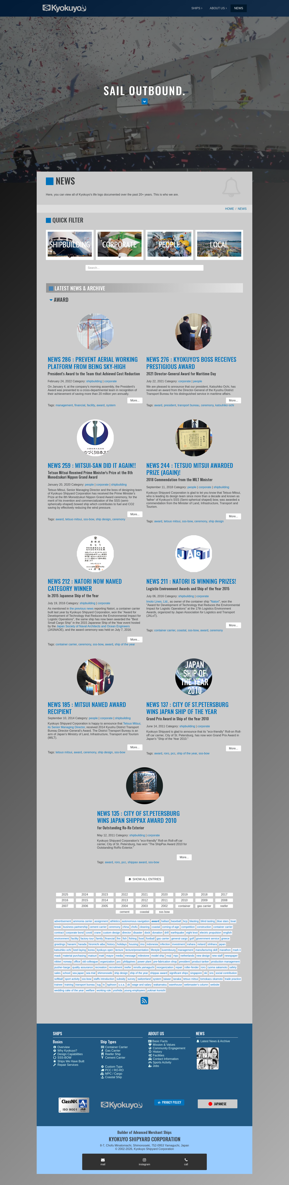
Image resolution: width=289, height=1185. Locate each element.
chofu (134, 926)
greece (225, 938)
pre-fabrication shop (165, 961)
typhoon (111, 984)
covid (89, 932)
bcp (185, 921)
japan (222, 944)
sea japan (78, 973)
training (69, 984)
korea (91, 949)
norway (67, 961)
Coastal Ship (111, 1077)
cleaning (144, 926)
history (111, 944)
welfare (90, 990)
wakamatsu (160, 984)
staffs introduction (104, 978)
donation (157, 932)
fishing (133, 938)
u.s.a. (122, 984)
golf (192, 938)
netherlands (187, 955)
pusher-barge (62, 967)
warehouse (175, 984)
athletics (115, 921)
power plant (144, 961)
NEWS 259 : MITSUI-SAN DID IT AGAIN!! (92, 469)
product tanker (200, 961)
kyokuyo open (105, 949)
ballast (165, 921)
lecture (119, 949)
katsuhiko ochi (221, 404)
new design (203, 955)
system (109, 404)
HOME (229, 208)
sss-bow (89, 518)
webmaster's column (196, 984)
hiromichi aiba (97, 944)
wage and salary (142, 984)
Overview (61, 1047)
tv (104, 984)
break (57, 926)
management (67, 404)
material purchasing (74, 955)
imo (142, 944)
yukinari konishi (156, 990)
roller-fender (191, 967)
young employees (134, 990)
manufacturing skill (206, 949)
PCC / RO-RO (111, 1070)
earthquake (177, 932)
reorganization (164, 967)
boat (233, 921)
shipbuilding (94, 383)
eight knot (192, 932)
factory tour (87, 938)
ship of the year (122, 642)
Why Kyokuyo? (65, 1050)
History (155, 1051)
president (172, 404)
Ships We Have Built (68, 1061)
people (197, 383)
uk (128, 984)
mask (57, 955)
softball (58, 978)
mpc (175, 955)
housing (133, 944)
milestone (143, 955)
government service (207, 938)
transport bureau (189, 404)
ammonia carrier (82, 921)
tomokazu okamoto (211, 978)
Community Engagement (166, 1048)
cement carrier (98, 926)
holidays (122, 944)
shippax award (138, 861)
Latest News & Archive (213, 1041)
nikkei (57, 961)
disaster (137, 932)
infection (165, 944)
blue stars (222, 921)
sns (211, 973)
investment (178, 944)
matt (101, 955)
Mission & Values (161, 1044)
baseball (176, 921)
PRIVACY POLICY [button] (169, 1102)
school (66, 973)
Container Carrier (114, 1047)
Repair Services (65, 1064)
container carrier (69, 642)
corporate (109, 383)
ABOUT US (217, 8)
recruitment (115, 967)
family (99, 938)
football (150, 938)
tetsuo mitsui (75, 518)
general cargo (179, 938)
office (77, 961)
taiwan (167, 978)
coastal (183, 630)
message (130, 955)
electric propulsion (210, 932)
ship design (102, 518)
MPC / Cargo (111, 1073)
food (141, 938)
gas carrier (163, 938)
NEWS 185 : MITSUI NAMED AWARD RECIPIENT (88, 711)
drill (167, 932)
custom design (111, 932)
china (126, 926)
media (119, 955)
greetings (59, 944)
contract (59, 932)
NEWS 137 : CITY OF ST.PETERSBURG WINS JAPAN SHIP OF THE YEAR (188, 711)
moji (168, 955)
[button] (145, 102)
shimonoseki (105, 973)
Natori (212, 604)
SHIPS (195, 8)
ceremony (206, 404)
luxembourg (169, 949)
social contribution (226, 973)
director (126, 932)
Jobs (153, 1065)
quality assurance (82, 967)
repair (178, 967)
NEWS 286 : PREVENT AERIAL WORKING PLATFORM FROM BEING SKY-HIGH (93, 366)
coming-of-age (170, 926)
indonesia (152, 944)
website (214, 984)
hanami (71, 944)
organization (107, 961)
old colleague (90, 961)
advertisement (62, 921)
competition (188, 926)
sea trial (90, 973)
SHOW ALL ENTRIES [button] (144, 879)
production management (225, 961)
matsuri (92, 955)
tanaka (177, 978)
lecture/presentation (137, 949)
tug (99, 984)
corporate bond (75, 932)
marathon (225, 949)
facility (91, 404)
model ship (157, 955)
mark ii (237, 949)
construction (204, 926)
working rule (104, 990)
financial (81, 404)
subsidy (121, 978)
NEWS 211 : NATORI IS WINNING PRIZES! (191, 586)
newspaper (231, 955)
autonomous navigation (135, 921)
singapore (196, 973)
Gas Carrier (110, 1050)
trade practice (233, 978)
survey (131, 978)
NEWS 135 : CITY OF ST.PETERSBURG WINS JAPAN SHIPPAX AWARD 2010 (139, 820)
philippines (129, 961)
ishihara (212, 944)
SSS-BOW (62, 1057)
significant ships (178, 973)
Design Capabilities (68, 1054)
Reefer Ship (110, 1054)
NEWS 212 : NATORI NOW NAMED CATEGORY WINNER (86, 589)
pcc (175, 752)
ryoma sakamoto (217, 967)
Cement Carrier (112, 1057)
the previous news (83, 610)
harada (82, 944)
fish (125, 938)
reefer (127, 967)
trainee (58, 984)
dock (147, 932)
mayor (110, 955)
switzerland (144, 978)
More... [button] (131, 400)
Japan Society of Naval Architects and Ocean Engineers (93, 626)
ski (205, 973)
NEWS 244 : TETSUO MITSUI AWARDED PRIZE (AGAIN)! (190, 473)
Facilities (156, 1055)
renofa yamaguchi (143, 967)
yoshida (117, 990)
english (227, 932)
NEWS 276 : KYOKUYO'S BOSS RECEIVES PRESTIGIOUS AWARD (191, 366)
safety (232, 967)
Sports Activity (159, 1062)
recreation (101, 967)
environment (61, 938)
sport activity (72, 978)
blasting (194, 921)
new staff (217, 955)
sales (57, 973)
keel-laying (79, 949)
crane (97, 932)
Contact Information (163, 1058)
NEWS (238, 8)
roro (169, 752)
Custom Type (111, 1066)
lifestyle (155, 949)
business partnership (75, 926)
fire (119, 938)
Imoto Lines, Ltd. (161, 604)
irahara (191, 944)
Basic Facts (158, 1041)
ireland (201, 944)
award (100, 404)
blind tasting (208, 921)
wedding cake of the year (69, 990)
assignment (101, 921)
